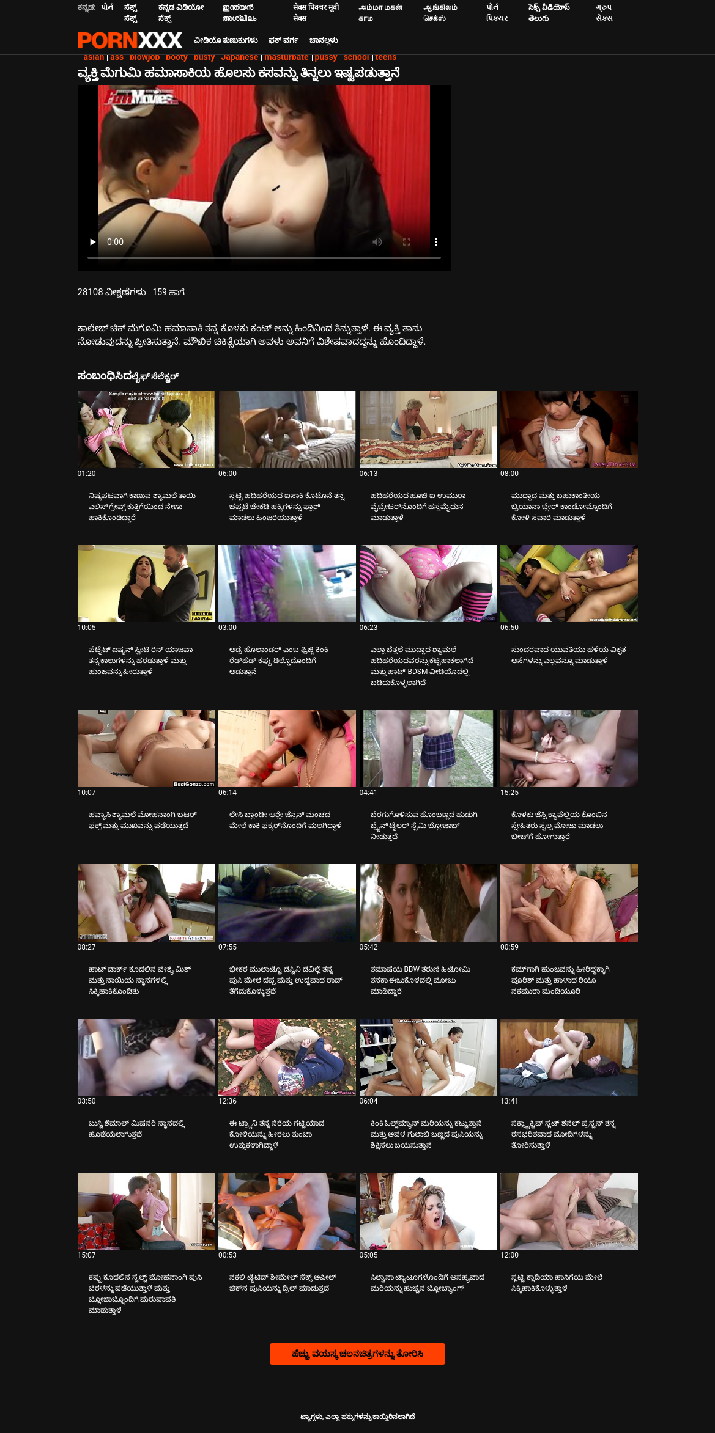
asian (94, 57)
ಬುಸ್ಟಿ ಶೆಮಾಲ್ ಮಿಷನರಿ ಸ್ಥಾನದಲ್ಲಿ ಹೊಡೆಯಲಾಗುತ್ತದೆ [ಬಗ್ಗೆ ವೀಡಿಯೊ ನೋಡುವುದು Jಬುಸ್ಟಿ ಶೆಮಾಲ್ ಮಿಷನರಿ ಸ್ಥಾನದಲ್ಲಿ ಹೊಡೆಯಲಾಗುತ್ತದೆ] (137, 1128)
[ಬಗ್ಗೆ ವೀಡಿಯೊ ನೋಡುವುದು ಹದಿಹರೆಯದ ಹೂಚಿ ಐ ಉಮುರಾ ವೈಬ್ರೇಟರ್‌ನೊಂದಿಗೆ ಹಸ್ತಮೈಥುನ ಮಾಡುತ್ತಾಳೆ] (428, 429)
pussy (326, 57)
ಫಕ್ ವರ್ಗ (283, 40)
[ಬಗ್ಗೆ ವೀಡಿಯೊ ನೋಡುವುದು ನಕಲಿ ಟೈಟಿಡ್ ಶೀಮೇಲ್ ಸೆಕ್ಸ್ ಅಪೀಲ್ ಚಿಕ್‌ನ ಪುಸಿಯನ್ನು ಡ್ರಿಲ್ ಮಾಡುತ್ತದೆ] (287, 1211)
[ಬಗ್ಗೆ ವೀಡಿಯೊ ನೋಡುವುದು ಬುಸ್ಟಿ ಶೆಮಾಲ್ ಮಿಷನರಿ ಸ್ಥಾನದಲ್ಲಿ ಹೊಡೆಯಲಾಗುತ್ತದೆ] (146, 1057)
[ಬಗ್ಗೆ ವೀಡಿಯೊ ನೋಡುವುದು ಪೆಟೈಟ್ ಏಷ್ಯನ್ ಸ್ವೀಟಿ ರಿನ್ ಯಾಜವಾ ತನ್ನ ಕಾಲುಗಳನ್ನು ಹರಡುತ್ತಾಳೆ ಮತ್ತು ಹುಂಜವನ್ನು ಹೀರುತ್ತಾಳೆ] (146, 583)
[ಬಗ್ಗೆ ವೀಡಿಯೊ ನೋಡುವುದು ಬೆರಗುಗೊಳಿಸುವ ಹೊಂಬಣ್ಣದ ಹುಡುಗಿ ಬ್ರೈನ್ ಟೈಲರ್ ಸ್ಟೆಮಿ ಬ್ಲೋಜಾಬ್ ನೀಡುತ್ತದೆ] (428, 748)
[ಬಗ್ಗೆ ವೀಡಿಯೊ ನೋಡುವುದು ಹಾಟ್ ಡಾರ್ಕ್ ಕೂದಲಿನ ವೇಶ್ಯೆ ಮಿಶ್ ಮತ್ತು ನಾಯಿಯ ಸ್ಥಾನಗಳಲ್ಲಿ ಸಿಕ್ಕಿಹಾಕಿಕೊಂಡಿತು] (146, 902)
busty (204, 57)
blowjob (145, 57)
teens (386, 57)
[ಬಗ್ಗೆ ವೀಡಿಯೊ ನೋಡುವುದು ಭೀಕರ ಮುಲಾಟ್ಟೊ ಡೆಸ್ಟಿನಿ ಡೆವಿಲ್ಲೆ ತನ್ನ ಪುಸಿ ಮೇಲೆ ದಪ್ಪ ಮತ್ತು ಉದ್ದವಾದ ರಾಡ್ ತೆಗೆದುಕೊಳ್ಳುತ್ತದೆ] (287, 902)
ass (117, 57)
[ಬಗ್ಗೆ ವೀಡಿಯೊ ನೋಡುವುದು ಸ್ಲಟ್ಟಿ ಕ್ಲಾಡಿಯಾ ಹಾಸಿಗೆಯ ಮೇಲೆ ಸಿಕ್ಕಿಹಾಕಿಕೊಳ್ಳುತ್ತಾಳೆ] (569, 1211)
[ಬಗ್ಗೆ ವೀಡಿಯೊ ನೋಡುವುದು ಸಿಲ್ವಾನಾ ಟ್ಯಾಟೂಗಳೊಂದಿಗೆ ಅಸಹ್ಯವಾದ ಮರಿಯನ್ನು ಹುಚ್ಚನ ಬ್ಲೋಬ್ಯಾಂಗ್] (428, 1211)
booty (176, 57)
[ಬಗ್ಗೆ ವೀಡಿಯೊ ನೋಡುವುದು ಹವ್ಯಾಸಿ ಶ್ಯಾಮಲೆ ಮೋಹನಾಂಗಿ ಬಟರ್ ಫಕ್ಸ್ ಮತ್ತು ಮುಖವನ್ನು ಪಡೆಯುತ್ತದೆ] (146, 748)
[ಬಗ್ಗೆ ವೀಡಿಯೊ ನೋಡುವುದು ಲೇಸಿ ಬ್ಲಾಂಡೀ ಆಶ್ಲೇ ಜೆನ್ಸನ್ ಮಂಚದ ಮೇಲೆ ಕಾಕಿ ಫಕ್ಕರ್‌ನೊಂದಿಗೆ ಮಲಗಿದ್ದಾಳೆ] (287, 748)
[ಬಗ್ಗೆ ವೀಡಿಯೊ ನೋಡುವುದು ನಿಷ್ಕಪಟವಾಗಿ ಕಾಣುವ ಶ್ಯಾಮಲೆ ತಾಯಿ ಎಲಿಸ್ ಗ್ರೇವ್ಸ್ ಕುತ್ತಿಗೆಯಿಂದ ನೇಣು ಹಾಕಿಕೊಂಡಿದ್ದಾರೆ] (146, 429)
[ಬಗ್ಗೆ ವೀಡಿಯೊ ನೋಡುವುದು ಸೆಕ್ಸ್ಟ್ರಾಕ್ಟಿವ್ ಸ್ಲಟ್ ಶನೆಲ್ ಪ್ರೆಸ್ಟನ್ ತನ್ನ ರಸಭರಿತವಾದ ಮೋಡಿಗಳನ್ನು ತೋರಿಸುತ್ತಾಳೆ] (569, 1057)
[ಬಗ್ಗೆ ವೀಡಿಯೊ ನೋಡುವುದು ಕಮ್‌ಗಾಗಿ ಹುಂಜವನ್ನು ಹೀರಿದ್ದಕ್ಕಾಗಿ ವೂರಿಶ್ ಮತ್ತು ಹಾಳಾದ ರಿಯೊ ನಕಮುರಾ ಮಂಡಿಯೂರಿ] (569, 902)
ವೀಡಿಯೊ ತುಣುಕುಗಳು (226, 40)
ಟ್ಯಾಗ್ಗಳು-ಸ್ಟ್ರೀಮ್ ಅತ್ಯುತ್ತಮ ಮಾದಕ (130, 40)
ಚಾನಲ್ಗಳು (323, 40)
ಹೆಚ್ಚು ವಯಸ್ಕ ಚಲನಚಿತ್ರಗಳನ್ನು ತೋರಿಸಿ (357, 1353)
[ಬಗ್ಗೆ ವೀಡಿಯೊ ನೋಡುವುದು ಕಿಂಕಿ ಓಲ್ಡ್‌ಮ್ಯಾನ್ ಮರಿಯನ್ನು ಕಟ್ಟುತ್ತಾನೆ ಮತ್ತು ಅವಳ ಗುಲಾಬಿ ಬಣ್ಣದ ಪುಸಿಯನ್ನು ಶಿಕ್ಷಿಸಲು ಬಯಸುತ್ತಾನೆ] (428, 1057)
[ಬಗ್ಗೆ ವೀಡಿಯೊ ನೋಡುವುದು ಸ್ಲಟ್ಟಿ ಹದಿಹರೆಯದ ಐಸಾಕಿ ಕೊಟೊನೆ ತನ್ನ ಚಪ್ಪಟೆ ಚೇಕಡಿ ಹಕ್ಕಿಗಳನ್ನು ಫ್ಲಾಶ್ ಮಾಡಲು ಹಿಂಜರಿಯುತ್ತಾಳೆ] (287, 429)
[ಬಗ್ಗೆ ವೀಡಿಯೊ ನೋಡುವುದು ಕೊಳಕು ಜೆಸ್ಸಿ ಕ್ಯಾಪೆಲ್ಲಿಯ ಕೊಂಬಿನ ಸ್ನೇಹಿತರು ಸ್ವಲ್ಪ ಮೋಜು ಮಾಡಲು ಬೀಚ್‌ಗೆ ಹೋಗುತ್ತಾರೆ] (569, 748)
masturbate (286, 57)
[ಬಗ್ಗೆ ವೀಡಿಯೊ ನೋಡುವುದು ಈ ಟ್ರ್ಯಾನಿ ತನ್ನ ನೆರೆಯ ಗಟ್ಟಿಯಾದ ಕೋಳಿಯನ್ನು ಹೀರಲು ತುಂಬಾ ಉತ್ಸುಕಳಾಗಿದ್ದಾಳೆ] (287, 1057)
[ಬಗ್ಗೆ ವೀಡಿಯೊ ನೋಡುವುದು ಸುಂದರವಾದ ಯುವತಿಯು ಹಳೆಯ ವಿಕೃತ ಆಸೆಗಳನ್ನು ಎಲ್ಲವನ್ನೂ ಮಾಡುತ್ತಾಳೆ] (569, 583)
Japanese (239, 57)
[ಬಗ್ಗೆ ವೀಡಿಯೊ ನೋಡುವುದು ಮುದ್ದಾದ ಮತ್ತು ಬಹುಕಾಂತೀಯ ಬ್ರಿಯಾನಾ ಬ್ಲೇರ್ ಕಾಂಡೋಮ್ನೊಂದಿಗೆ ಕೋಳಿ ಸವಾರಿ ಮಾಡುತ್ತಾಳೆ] (569, 429)
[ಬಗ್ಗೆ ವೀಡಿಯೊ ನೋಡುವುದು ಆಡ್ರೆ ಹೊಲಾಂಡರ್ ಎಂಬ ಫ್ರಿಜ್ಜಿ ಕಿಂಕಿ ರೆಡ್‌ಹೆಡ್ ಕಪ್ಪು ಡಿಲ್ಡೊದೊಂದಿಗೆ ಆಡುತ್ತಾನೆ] (287, 583)
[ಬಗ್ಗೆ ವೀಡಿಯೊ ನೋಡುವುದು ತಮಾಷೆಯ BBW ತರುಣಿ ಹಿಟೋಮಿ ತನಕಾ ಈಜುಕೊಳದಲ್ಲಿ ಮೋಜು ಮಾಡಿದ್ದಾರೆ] (428, 902)
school (356, 57)
